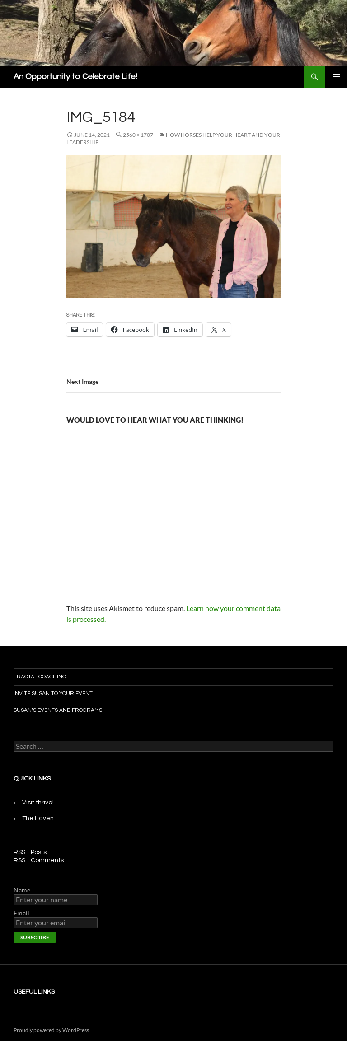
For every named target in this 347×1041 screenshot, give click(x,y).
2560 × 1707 (138, 134)
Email (21, 913)
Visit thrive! (38, 802)
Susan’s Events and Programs (58, 710)
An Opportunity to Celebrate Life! (75, 76)
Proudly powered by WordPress (51, 1030)
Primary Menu (336, 77)
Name (22, 890)
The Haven (38, 818)
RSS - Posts (30, 852)
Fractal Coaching (40, 677)
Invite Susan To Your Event (53, 693)
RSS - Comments (39, 860)
